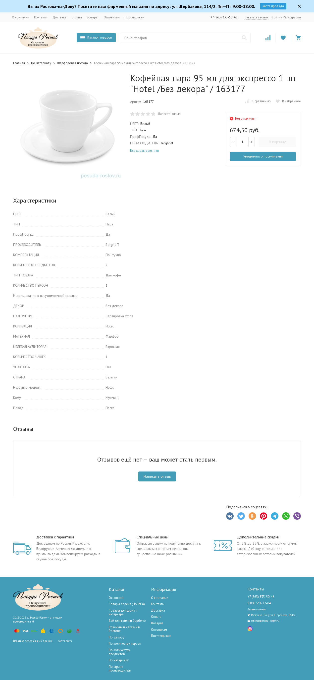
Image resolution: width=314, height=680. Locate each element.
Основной (116, 598)
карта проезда (273, 6)
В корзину (277, 141)
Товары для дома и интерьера (123, 612)
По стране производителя (120, 669)
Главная (19, 63)
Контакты (41, 17)
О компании (20, 17)
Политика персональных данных (32, 641)
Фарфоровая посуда (72, 63)
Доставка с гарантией (55, 536)
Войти (275, 17)
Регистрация (292, 17)
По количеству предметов (119, 652)
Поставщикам (134, 17)
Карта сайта (65, 641)
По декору (116, 637)
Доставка (59, 17)
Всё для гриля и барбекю (127, 621)
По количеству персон (125, 643)
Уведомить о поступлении (263, 156)
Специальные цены (152, 536)
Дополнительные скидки (258, 536)
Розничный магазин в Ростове (124, 629)
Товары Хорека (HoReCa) (127, 604)
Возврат (93, 17)
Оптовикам (112, 17)
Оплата (76, 17)
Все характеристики (144, 151)
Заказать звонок (256, 17)
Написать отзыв (169, 114)
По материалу (41, 63)
